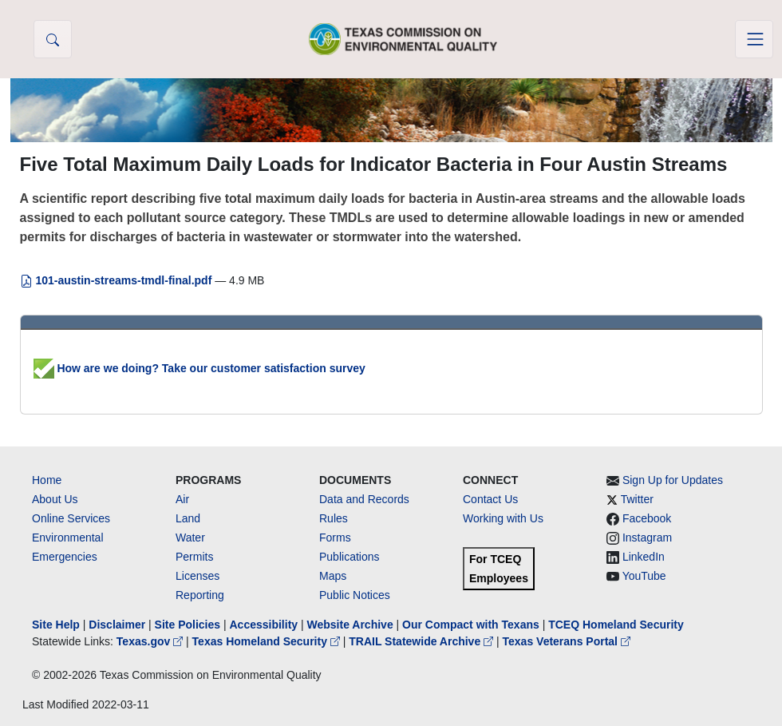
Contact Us (490, 499)
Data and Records (364, 499)
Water (190, 537)
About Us (55, 499)
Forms (335, 537)
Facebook (646, 518)
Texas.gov (151, 641)
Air (182, 499)
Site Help (56, 624)
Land (188, 518)
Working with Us (503, 518)
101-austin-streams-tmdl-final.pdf (117, 280)
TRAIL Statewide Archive (422, 641)
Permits (194, 556)
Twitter (637, 499)
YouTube (644, 575)
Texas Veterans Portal (566, 641)
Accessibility (265, 624)
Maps (332, 575)
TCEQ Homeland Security (616, 624)
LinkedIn (643, 556)
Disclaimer (117, 624)
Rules (333, 518)
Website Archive (350, 624)
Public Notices (354, 595)
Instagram (647, 537)
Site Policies (187, 624)
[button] (53, 39)
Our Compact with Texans (470, 624)
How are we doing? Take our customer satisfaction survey (199, 368)
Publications (349, 556)
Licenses (197, 575)
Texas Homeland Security (267, 641)
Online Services (71, 518)
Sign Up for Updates (672, 480)
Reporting (200, 595)
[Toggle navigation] (754, 39)
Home (46, 480)
